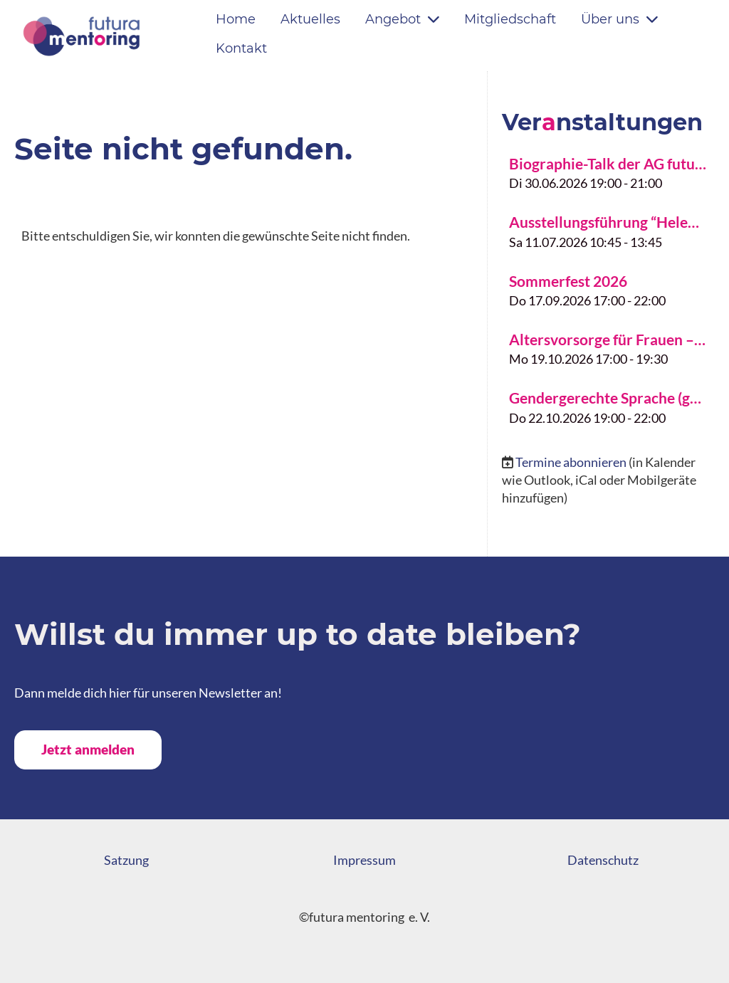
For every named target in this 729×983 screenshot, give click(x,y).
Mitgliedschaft (510, 19)
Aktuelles (310, 19)
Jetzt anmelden (88, 749)
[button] (608, 171)
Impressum (364, 860)
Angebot (402, 19)
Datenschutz (603, 860)
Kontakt (241, 48)
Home (236, 19)
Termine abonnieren (570, 462)
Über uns (619, 19)
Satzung (126, 860)
